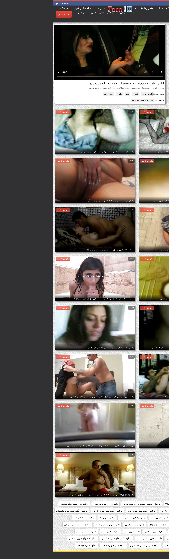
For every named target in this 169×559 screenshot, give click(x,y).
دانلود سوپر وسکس (102, 531)
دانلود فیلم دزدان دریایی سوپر (92, 545)
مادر (75, 94)
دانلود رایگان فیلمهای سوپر (79, 517)
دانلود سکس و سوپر (33, 531)
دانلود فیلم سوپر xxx (34, 545)
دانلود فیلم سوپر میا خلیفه (89, 100)
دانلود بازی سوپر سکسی (53, 504)
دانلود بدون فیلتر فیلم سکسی (21, 504)
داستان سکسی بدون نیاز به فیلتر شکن (88, 504)
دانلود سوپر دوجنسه (130, 524)
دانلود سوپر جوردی (155, 524)
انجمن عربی (94, 94)
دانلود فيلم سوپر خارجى (152, 545)
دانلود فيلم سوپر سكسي (123, 545)
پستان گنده (55, 94)
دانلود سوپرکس (79, 531)
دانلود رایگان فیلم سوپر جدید (89, 510)
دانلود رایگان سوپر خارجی (120, 510)
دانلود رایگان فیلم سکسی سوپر (113, 517)
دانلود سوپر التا (54, 517)
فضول (82, 94)
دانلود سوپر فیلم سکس (128, 531)
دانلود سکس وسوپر (154, 538)
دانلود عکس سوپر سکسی (127, 538)
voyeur (116, 504)
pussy (142, 504)
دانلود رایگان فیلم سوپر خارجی (55, 510)
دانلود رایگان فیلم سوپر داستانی (19, 510)
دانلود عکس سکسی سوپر (96, 538)
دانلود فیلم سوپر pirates (60, 545)
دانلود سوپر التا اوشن (31, 517)
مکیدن (66, 94)
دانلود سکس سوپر (58, 531)
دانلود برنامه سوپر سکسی (151, 510)
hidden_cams (157, 504)
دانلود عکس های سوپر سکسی (64, 538)
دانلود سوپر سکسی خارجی (25, 524)
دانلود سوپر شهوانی (154, 531)
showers (129, 504)
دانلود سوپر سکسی (81, 524)
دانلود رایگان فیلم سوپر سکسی (148, 517)
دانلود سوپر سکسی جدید (55, 524)
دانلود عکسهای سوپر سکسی (30, 538)
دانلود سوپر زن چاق (106, 524)
